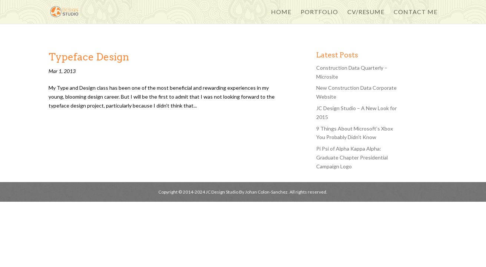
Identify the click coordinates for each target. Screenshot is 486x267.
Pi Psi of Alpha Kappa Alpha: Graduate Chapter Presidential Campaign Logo (352, 157)
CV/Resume (365, 12)
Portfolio (319, 12)
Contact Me (415, 12)
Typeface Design (89, 57)
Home (281, 12)
